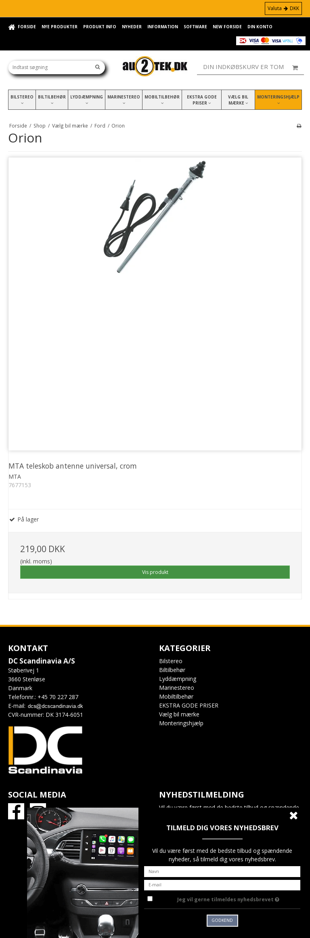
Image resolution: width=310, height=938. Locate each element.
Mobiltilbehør (162, 99)
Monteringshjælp (278, 99)
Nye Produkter (60, 26)
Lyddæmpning (86, 99)
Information (162, 26)
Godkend (222, 920)
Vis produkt (155, 572)
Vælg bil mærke (238, 100)
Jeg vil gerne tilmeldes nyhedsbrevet (238, 898)
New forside (227, 26)
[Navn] (222, 871)
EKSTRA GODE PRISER (202, 100)
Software (195, 26)
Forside (27, 26)
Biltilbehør (52, 99)
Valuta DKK (283, 8)
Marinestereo (123, 99)
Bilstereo (22, 99)
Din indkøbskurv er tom (253, 67)
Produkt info (99, 26)
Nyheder (132, 26)
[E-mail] (222, 884)
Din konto (259, 26)
